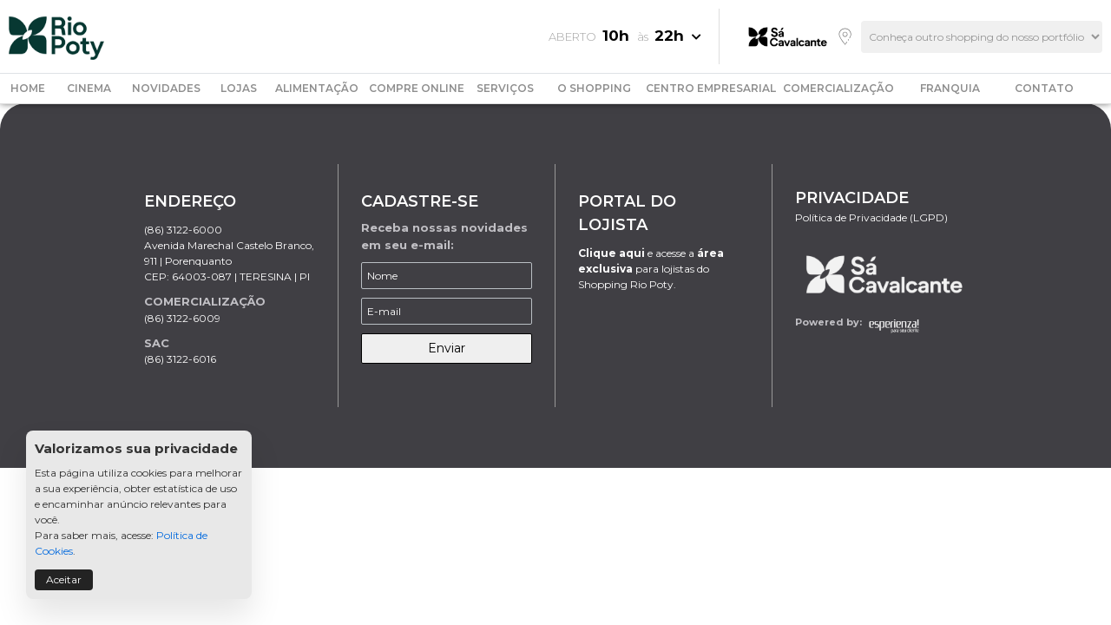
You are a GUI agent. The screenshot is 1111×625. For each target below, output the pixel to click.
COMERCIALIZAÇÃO (838, 88)
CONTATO (1044, 88)
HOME (27, 88)
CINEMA (89, 88)
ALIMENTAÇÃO (316, 88)
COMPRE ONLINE (416, 88)
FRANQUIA (950, 88)
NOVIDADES (166, 88)
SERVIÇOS (505, 88)
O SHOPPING (594, 88)
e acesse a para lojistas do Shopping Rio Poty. (651, 269)
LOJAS (238, 88)
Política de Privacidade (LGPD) (871, 217)
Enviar (446, 348)
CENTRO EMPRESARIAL (711, 88)
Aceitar (64, 579)
